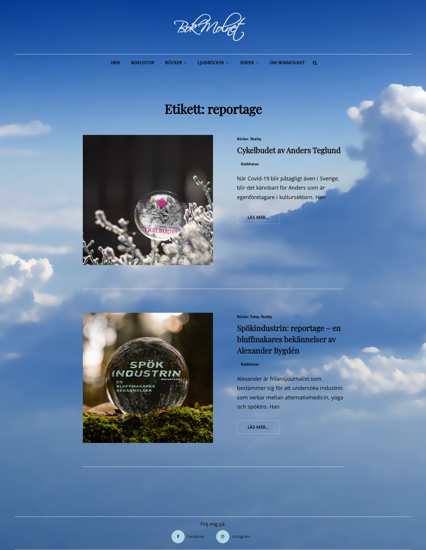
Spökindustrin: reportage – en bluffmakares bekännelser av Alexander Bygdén (289, 339)
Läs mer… (264, 219)
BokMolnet (250, 164)
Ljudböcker (211, 62)
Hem (115, 62)
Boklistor (142, 62)
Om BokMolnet (287, 62)
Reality (255, 138)
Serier (247, 62)
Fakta (254, 316)
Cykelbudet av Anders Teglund (289, 150)
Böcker (173, 62)
